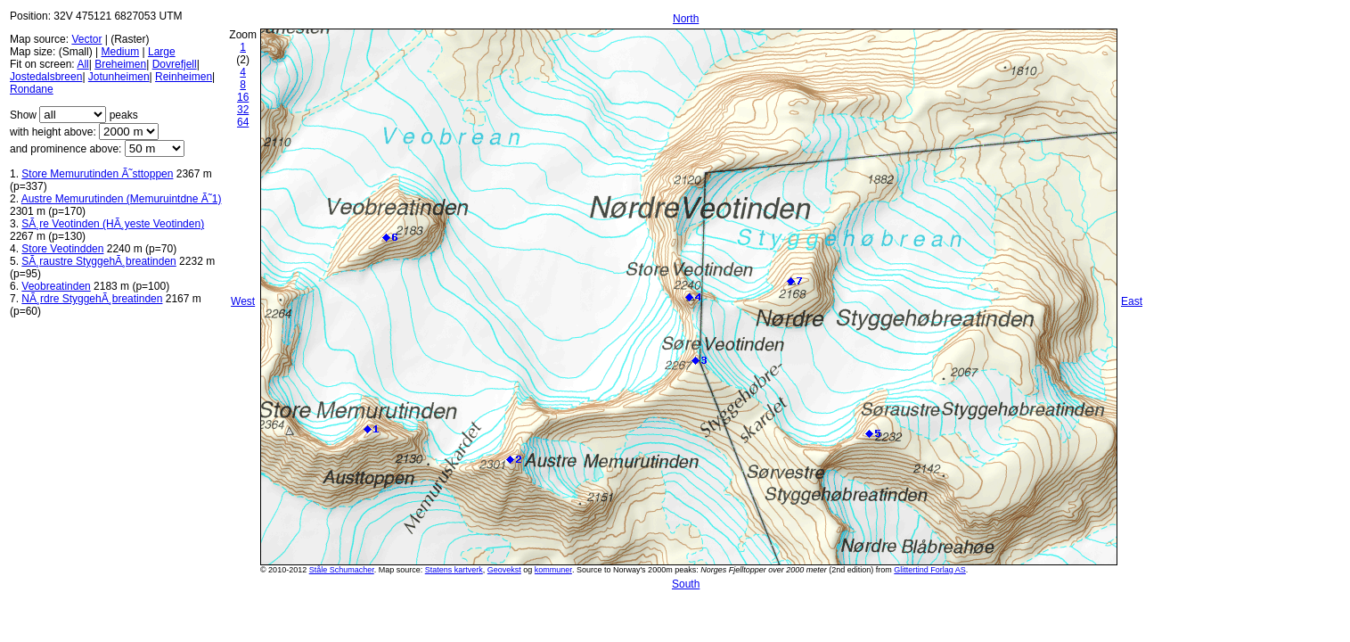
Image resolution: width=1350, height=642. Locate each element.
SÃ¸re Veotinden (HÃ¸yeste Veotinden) (112, 224)
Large (162, 51)
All (82, 64)
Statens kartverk (454, 569)
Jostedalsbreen (46, 76)
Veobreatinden (55, 286)
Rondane (31, 89)
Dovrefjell (174, 64)
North (686, 18)
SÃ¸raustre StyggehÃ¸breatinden (98, 261)
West (243, 301)
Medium (120, 51)
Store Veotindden (62, 249)
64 (243, 122)
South (686, 584)
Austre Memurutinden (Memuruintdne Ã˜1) (121, 199)
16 (243, 97)
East (1131, 301)
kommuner (553, 569)
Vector (86, 39)
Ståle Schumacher (341, 569)
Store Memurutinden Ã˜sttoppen (97, 174)
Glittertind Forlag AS (930, 569)
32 (243, 109)
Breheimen (120, 64)
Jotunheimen (119, 76)
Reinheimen (183, 76)
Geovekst (504, 569)
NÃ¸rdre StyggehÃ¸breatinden (91, 298)
